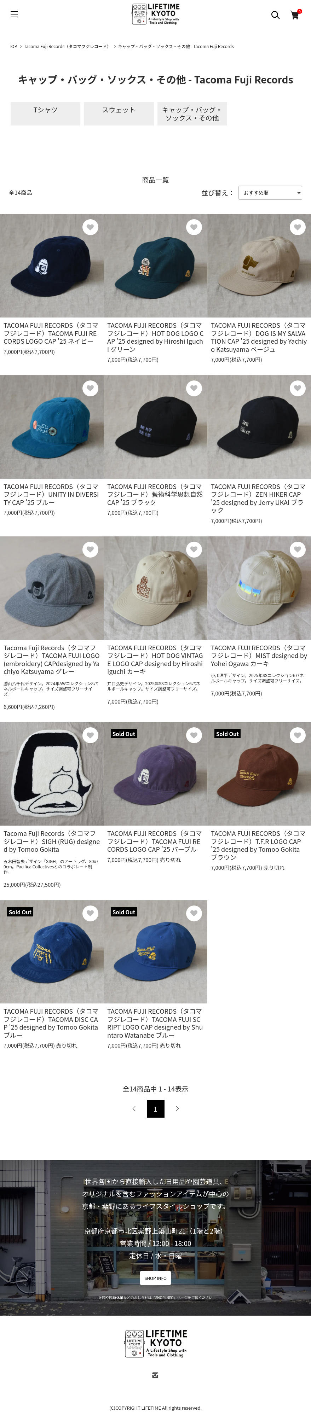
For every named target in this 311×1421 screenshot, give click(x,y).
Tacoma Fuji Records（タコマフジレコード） (67, 46)
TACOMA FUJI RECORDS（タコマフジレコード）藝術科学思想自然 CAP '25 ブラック (155, 494)
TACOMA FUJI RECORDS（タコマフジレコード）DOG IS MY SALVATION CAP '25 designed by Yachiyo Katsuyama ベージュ (259, 337)
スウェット (119, 109)
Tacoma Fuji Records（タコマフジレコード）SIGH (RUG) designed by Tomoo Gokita (52, 841)
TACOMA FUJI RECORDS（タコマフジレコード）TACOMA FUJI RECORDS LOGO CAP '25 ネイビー (51, 332)
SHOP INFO (155, 1278)
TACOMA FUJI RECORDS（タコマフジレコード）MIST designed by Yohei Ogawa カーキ (259, 655)
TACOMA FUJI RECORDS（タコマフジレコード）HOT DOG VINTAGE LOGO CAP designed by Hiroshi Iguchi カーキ (155, 659)
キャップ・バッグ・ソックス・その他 (192, 113)
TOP (13, 46)
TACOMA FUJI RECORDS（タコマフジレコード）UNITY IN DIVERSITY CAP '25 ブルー (51, 494)
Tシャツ (45, 109)
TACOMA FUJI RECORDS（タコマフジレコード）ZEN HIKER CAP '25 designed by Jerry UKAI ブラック (258, 498)
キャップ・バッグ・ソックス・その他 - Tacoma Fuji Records (176, 46)
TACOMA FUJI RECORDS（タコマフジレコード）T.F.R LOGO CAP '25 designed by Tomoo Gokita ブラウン (258, 845)
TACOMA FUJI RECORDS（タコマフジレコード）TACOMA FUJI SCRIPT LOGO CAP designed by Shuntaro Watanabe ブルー (155, 1022)
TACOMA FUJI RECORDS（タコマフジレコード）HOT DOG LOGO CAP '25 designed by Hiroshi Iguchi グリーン (155, 337)
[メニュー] (14, 14)
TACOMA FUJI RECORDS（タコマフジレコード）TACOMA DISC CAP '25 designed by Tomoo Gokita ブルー (51, 1022)
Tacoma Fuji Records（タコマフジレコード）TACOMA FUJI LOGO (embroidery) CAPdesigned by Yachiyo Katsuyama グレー (52, 659)
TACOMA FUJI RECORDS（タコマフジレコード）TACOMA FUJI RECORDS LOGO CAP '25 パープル (154, 841)
